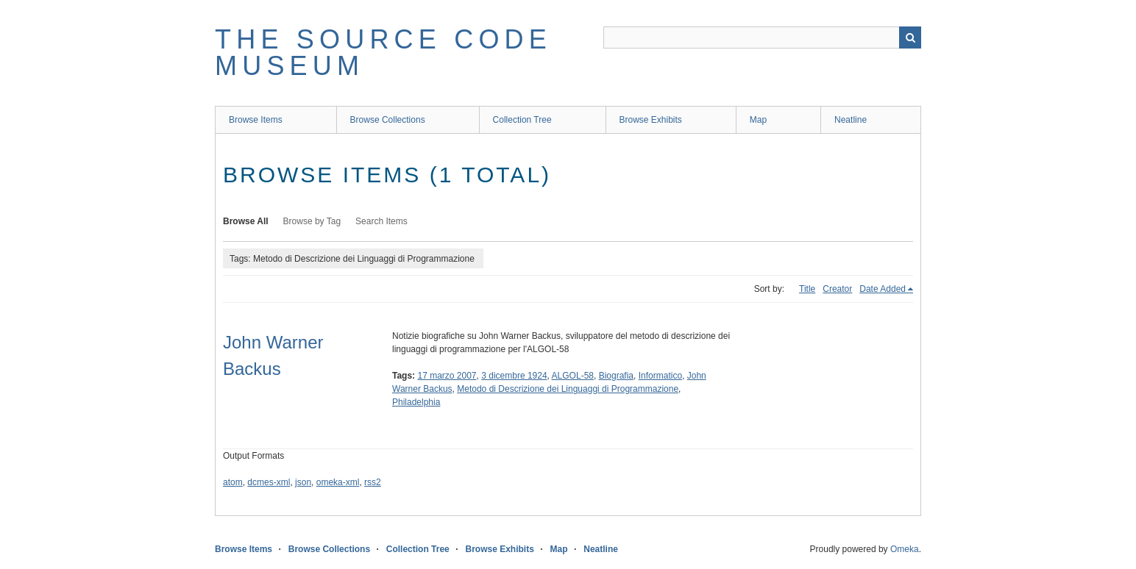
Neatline (850, 120)
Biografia (616, 376)
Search (910, 37)
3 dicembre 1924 (514, 376)
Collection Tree (522, 120)
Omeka (904, 549)
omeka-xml (338, 482)
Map (758, 120)
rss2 (372, 482)
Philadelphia (416, 402)
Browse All (246, 221)
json (303, 482)
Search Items (381, 221)
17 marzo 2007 (446, 376)
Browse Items (256, 120)
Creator (837, 289)
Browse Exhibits (651, 120)
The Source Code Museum (383, 52)
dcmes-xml (268, 482)
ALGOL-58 (573, 376)
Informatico (660, 376)
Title (807, 289)
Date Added (882, 289)
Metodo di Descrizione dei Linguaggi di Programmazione (567, 389)
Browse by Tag (312, 221)
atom (233, 482)
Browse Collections (387, 120)
